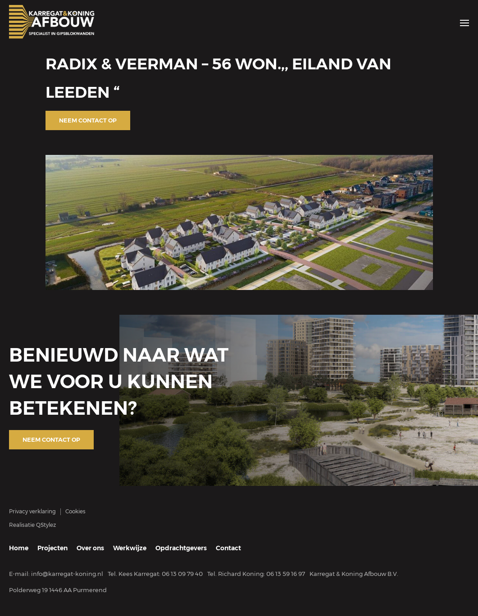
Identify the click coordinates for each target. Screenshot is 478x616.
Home (18, 548)
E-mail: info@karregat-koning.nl (56, 573)
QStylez (46, 524)
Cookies (75, 511)
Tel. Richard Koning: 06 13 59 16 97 (256, 573)
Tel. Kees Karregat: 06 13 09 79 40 (155, 573)
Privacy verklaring (32, 511)
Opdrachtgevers (181, 548)
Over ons (90, 548)
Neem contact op (88, 120)
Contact (228, 548)
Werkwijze (129, 548)
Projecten (52, 548)
